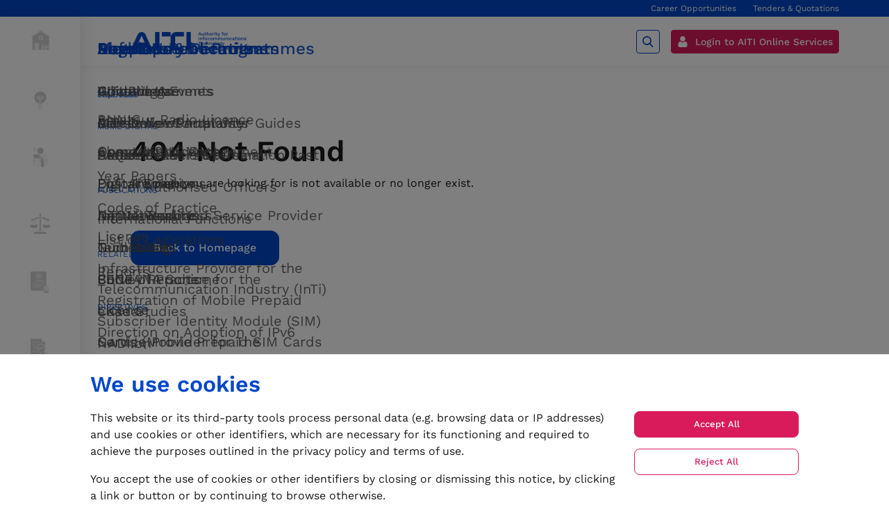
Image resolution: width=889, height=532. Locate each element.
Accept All (717, 424)
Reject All (716, 461)
